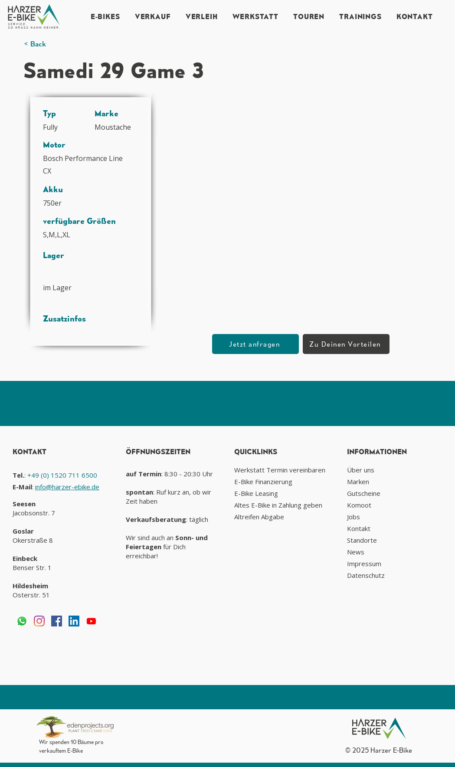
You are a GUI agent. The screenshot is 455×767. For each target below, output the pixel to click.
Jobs (353, 516)
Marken (358, 481)
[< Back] (38, 44)
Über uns (360, 469)
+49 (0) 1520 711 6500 (62, 475)
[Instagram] (39, 621)
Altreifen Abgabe (259, 516)
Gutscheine (363, 493)
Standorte (362, 540)
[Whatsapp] (21, 621)
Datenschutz (366, 575)
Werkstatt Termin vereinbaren (279, 469)
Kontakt (358, 528)
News (355, 551)
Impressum (364, 563)
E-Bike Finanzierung (263, 481)
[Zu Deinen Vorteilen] (346, 344)
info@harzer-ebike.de (67, 486)
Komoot (359, 505)
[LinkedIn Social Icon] (74, 621)
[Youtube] (91, 621)
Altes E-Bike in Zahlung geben (278, 505)
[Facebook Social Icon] (56, 621)
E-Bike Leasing (256, 493)
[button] (297, 185)
